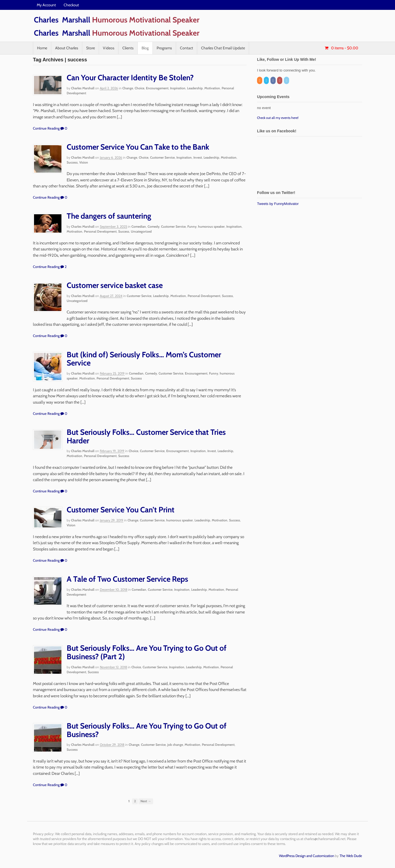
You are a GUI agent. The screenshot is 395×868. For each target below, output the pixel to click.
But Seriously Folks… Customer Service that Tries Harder (146, 436)
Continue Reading (46, 128)
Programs (164, 47)
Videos (108, 47)
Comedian (138, 226)
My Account (46, 4)
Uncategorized (141, 231)
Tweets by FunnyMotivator (278, 204)
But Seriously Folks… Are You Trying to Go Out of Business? (147, 730)
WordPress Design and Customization (306, 855)
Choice (139, 88)
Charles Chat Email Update (223, 47)
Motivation (212, 88)
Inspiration (177, 88)
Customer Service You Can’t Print (120, 509)
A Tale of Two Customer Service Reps (127, 579)
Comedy (153, 226)
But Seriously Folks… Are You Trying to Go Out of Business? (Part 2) (147, 652)
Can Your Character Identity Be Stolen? (130, 77)
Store (90, 47)
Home (42, 47)
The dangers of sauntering (109, 216)
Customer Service (162, 157)
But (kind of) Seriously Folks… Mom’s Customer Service (144, 359)
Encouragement (157, 88)
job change (175, 745)
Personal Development (100, 231)
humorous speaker (211, 226)
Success (72, 162)
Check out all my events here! (277, 118)
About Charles (66, 47)
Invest (197, 157)
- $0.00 (344, 47)
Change (127, 88)
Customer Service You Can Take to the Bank (138, 147)
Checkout (71, 4)
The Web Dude (351, 855)
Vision (83, 162)
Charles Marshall (82, 88)
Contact (186, 47)
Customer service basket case (115, 285)
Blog (145, 47)
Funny (191, 226)
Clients (128, 47)
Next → (145, 801)
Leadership (195, 88)
